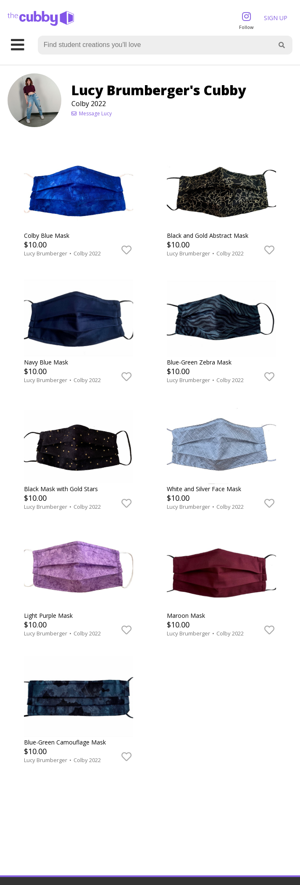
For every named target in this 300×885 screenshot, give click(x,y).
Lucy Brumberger (46, 253)
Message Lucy (91, 113)
